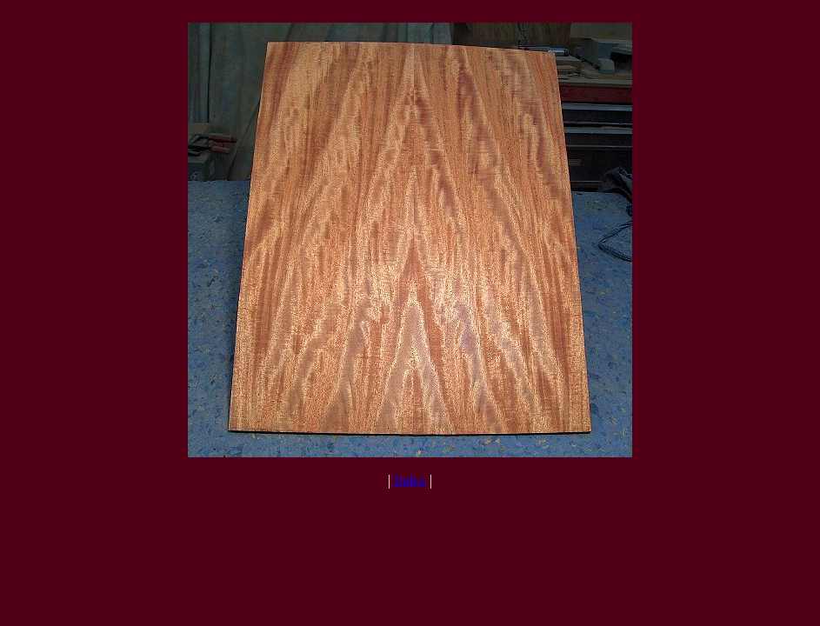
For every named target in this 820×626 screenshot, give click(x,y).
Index (409, 480)
